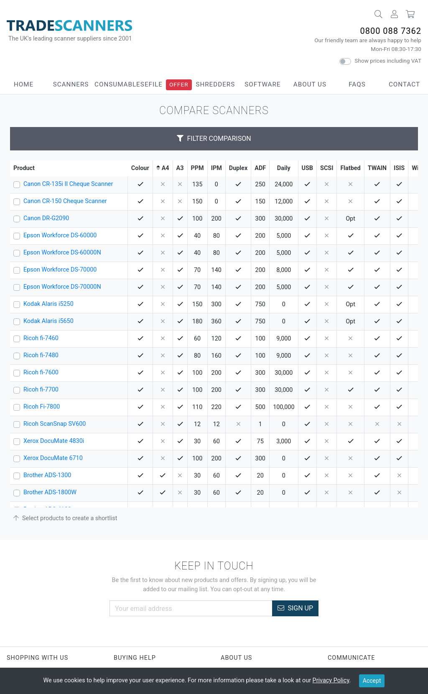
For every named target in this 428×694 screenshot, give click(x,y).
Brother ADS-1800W (49, 492)
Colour (140, 168)
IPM (216, 168)
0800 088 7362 (390, 31)
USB (307, 168)
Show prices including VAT (387, 60)
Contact (404, 84)
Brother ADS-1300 (47, 475)
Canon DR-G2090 (46, 218)
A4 (165, 168)
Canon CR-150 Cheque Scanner (65, 201)
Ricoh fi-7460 (41, 338)
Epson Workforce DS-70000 (60, 269)
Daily (283, 168)
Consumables (119, 84)
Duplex (238, 168)
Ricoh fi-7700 (41, 389)
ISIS (399, 168)
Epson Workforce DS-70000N (62, 286)
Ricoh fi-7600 (41, 372)
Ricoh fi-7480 (41, 355)
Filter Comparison (214, 138)
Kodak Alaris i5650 (48, 321)
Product (24, 168)
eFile (154, 84)
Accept (372, 680)
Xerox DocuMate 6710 (53, 458)
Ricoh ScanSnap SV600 (54, 423)
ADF (260, 168)
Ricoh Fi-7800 (41, 406)
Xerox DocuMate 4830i (53, 441)
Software (262, 84)
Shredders (215, 84)
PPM (197, 168)
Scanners (71, 84)
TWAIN (377, 168)
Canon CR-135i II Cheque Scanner (68, 184)
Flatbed (350, 168)
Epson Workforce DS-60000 (60, 235)
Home (23, 84)
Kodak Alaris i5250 (48, 304)
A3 (180, 168)
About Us (309, 84)
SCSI (326, 168)
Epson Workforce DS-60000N (62, 252)
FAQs (357, 84)
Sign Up (295, 608)
